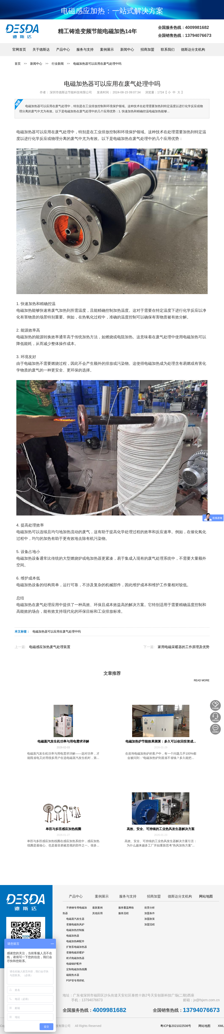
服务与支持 (85, 49)
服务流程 (123, 913)
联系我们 (168, 49)
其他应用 (97, 913)
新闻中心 (127, 49)
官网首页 (19, 49)
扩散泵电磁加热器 (76, 946)
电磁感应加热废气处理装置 (49, 647)
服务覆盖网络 (126, 907)
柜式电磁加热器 (75, 958)
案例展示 (107, 49)
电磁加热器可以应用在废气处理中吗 (97, 63)
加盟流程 (149, 924)
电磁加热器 (72, 935)
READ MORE (202, 680)
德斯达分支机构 (193, 49)
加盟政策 (149, 918)
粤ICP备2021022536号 (175, 1026)
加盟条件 (149, 913)
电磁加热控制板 (75, 930)
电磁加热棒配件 (75, 941)
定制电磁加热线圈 (76, 969)
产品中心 (63, 49)
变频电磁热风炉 (75, 924)
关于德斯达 (41, 49)
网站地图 (206, 896)
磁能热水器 (72, 974)
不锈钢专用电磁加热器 (75, 910)
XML (221, 1026)
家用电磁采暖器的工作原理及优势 (183, 647)
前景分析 (149, 907)
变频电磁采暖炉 (75, 952)
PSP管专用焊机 (75, 980)
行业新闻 (58, 63)
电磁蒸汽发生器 (75, 918)
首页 (18, 63)
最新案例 (97, 907)
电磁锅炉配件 (74, 963)
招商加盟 (147, 49)
